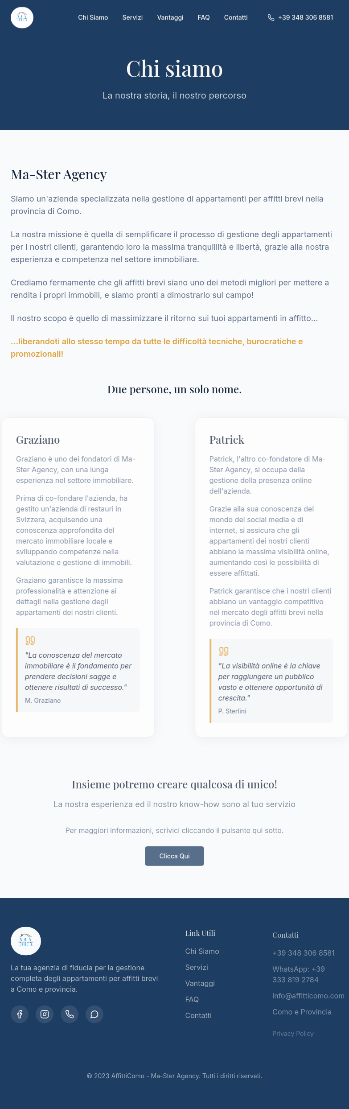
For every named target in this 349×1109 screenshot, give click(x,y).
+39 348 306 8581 (300, 9)
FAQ (204, 9)
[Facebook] (20, 1015)
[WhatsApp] (94, 1015)
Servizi (133, 9)
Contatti (236, 9)
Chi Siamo (93, 9)
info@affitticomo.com (308, 998)
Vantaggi (170, 9)
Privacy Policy (293, 1035)
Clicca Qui (174, 858)
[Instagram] (44, 1015)
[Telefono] (69, 1015)
